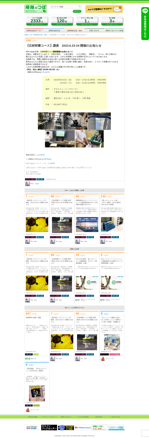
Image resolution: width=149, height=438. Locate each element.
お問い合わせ (94, 30)
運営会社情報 (32, 417)
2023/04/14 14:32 (51, 179)
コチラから (47, 159)
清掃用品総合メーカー (34, 30)
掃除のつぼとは (66, 417)
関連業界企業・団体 (74, 30)
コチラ (52, 163)
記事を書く (99, 417)
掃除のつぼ (28, 35)
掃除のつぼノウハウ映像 (114, 30)
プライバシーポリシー (49, 417)
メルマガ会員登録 (83, 417)
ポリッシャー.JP (110, 358)
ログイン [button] (77, 11)
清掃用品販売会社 (54, 30)
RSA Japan (34, 183)
